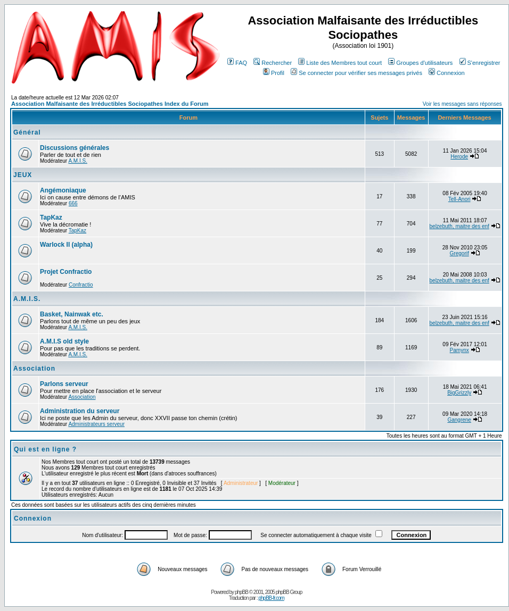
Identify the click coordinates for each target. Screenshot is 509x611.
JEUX (22, 175)
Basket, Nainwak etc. (71, 314)
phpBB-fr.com (271, 598)
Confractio (81, 285)
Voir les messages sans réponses (462, 104)
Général (27, 132)
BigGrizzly (459, 393)
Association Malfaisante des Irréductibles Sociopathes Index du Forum (109, 104)
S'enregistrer (479, 63)
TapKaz (51, 217)
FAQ (237, 63)
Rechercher (272, 63)
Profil (273, 73)
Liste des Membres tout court (340, 63)
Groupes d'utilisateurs (420, 63)
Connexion (447, 73)
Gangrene (459, 420)
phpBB (241, 592)
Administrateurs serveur (96, 424)
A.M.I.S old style (64, 341)
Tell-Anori (459, 199)
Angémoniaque (63, 190)
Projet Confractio (66, 271)
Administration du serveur (79, 411)
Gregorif (459, 253)
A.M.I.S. (77, 161)
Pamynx (459, 350)
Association (34, 368)
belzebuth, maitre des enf (459, 226)
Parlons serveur (64, 384)
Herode (459, 157)
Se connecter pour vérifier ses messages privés (356, 73)
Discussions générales (74, 148)
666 (73, 203)
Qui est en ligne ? (45, 449)
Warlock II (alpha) (66, 244)
